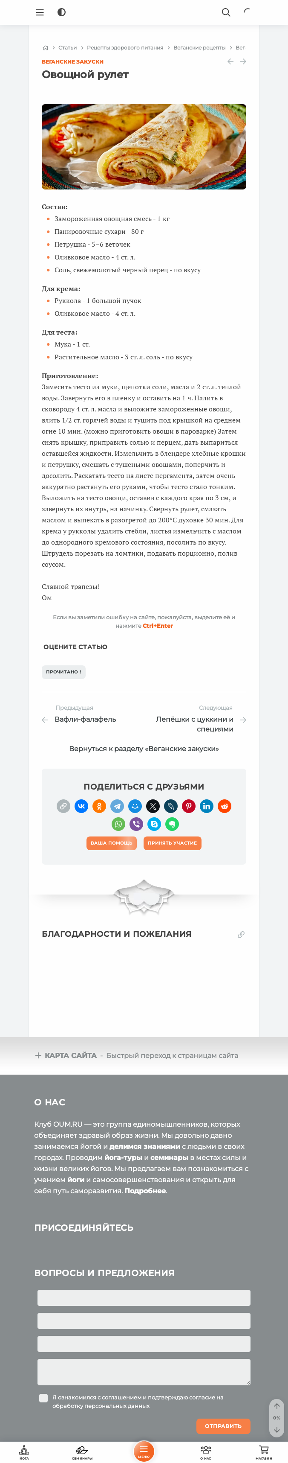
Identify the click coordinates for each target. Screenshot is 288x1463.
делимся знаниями (144, 1146)
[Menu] (40, 12)
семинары (169, 1158)
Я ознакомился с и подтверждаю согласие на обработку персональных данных (138, 1401)
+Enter (158, 625)
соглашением (121, 1397)
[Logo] (144, 12)
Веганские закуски (73, 61)
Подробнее (145, 1191)
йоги (75, 1180)
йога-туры (123, 1158)
